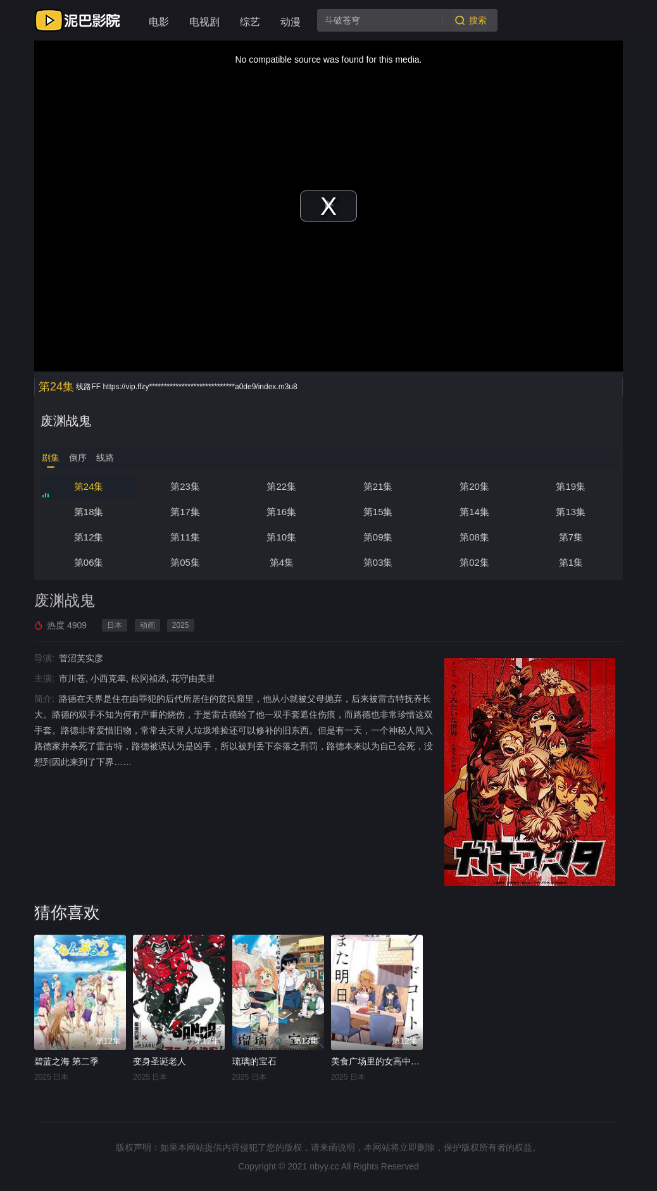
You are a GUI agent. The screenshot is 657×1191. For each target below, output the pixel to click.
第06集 (89, 562)
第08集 (474, 537)
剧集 (50, 457)
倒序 (78, 457)
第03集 (378, 562)
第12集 (89, 537)
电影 (159, 21)
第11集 (185, 537)
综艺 (250, 21)
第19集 (570, 486)
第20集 (474, 486)
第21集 (378, 486)
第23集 (185, 486)
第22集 (281, 486)
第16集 (281, 511)
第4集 (282, 562)
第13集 (570, 511)
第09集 (378, 537)
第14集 (474, 511)
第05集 (185, 562)
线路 (105, 457)
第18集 (89, 511)
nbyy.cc (324, 1166)
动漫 (290, 21)
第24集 (89, 486)
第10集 (281, 537)
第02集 (474, 562)
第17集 (185, 511)
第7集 (571, 537)
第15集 (378, 511)
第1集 (571, 562)
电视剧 (204, 21)
